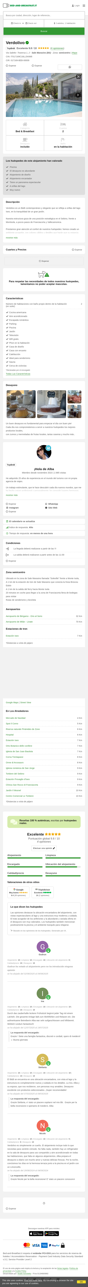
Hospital (10, 735)
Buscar (44, 31)
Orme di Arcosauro (15, 762)
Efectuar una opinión (44, 848)
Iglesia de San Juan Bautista (19, 751)
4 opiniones (57, 48)
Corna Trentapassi (14, 757)
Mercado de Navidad (15, 718)
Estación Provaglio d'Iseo (18, 779)
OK (81, 1282)
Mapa (74, 53)
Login (76, 5)
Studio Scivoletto (24, 1274)
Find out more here (33, 1280)
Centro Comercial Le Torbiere (20, 796)
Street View (25, 702)
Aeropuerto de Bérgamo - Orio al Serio (24, 616)
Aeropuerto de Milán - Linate (19, 622)
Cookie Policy (20, 1271)
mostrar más (12, 238)
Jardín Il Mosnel (13, 790)
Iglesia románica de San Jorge (20, 768)
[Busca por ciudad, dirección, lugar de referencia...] (44, 15)
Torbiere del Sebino (15, 774)
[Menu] (84, 5)
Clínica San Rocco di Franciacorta (22, 785)
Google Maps (12, 702)
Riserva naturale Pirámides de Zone (23, 729)
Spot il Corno (12, 723)
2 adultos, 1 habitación (64, 23)
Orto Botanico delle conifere (19, 746)
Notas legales (62, 1268)
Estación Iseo (12, 636)
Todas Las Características (18, 374)
